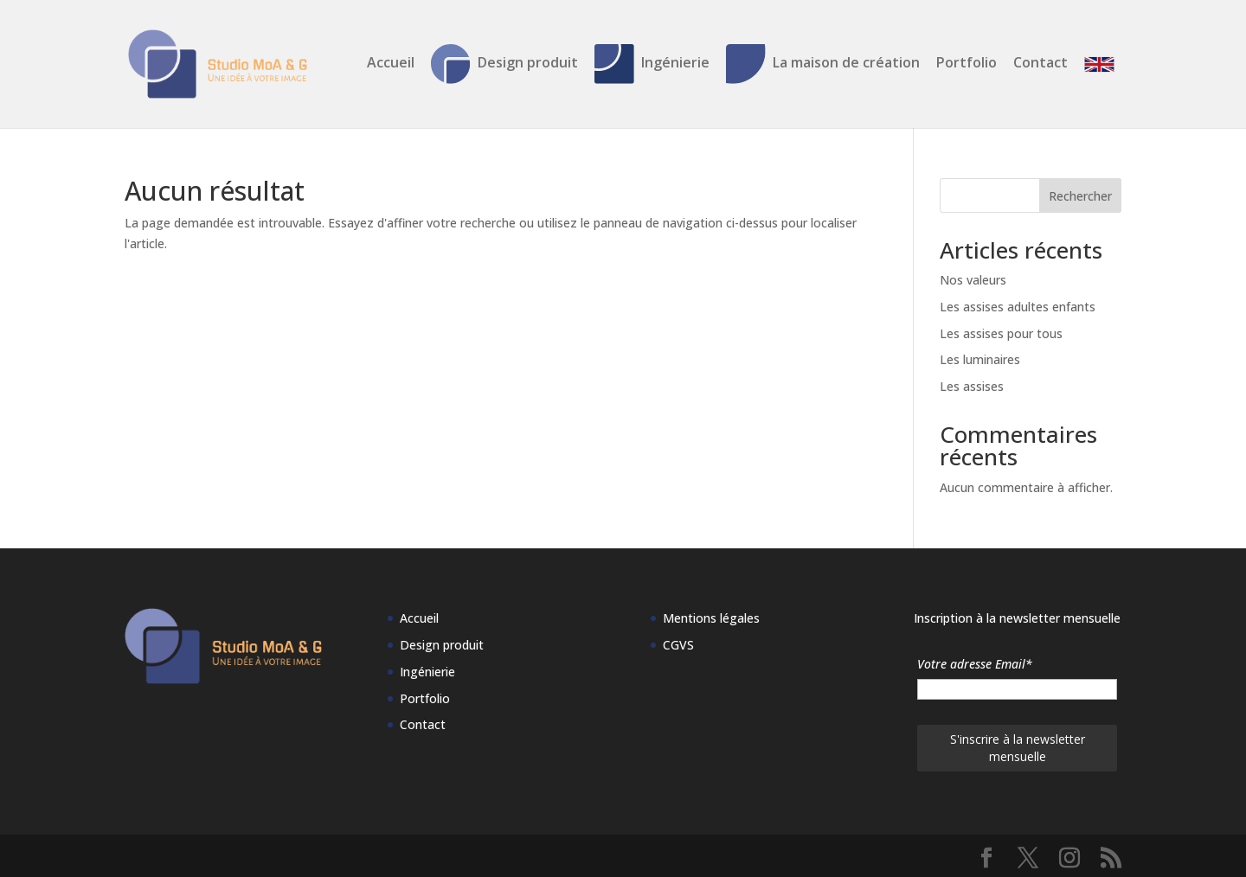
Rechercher (1080, 196)
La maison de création (823, 64)
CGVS (678, 645)
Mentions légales (711, 618)
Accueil (390, 64)
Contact (1040, 64)
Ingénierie (652, 64)
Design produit (504, 64)
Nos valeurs (973, 280)
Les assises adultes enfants (1017, 306)
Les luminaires (980, 359)
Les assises (972, 386)
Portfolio (966, 64)
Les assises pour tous (1001, 333)
